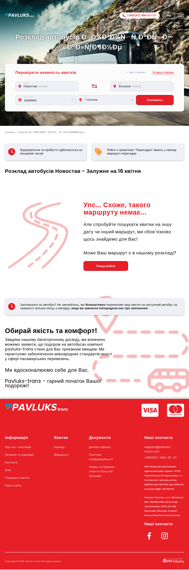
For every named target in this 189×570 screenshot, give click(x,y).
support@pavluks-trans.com (160, 449)
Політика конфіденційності (104, 457)
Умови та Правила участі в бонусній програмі (105, 472)
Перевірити (155, 100)
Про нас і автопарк (20, 447)
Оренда (62, 447)
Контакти (12, 463)
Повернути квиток (19, 478)
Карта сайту (14, 486)
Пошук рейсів (101, 266)
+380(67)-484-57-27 (139, 15)
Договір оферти (103, 447)
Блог (8, 470)
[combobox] (49, 86)
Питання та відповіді (21, 455)
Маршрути (64, 455)
